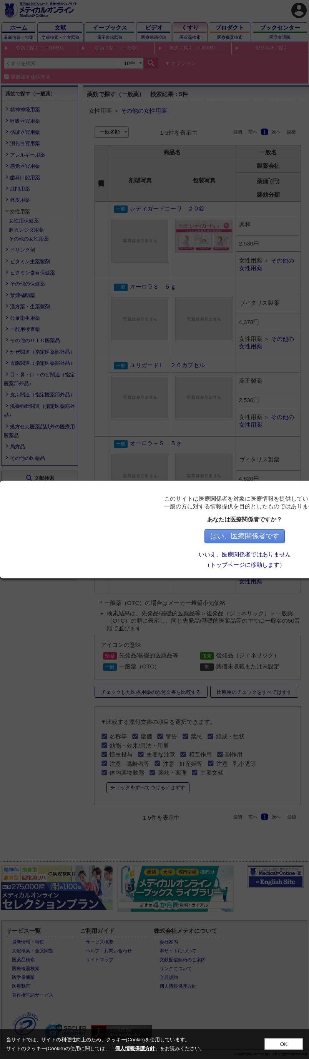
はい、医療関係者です (264, 536)
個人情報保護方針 (135, 1048)
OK (283, 1044)
